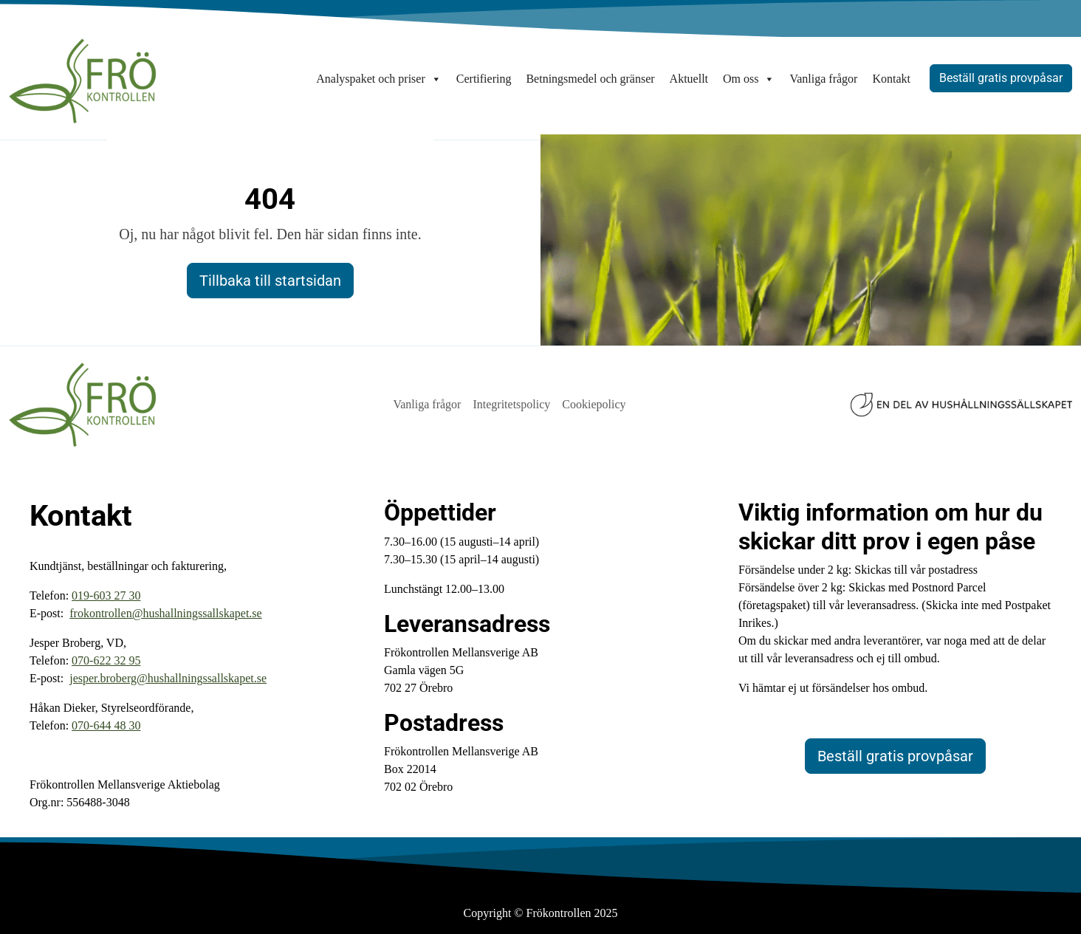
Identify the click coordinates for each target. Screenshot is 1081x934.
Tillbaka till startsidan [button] (270, 280)
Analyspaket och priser (379, 79)
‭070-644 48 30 (106, 725)
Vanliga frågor (823, 78)
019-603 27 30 (106, 595)
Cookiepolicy (593, 404)
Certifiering (484, 78)
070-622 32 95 (106, 660)
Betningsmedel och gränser (590, 78)
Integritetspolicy (511, 404)
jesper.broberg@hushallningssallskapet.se (168, 678)
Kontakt (891, 78)
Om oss (749, 79)
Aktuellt (689, 78)
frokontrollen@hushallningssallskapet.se (165, 613)
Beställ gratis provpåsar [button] (1001, 78)
